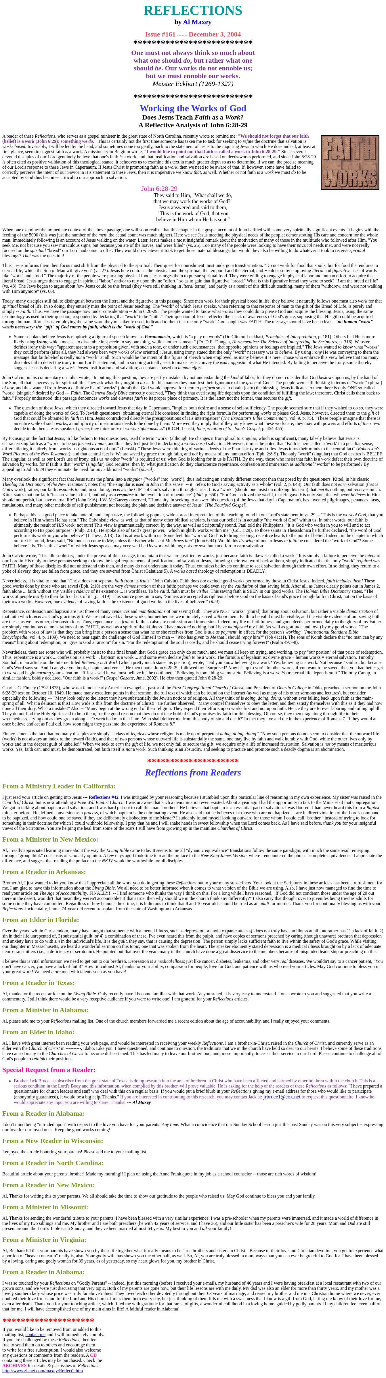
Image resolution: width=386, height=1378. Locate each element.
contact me (35, 1334)
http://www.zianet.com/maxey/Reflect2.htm (42, 1370)
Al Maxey (197, 22)
